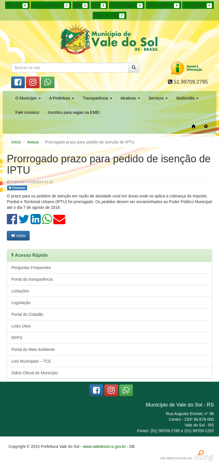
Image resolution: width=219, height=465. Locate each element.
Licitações (20, 291)
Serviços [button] (158, 98)
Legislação (21, 302)
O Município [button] (28, 98)
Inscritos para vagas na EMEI (74, 112)
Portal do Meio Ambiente (33, 349)
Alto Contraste (163, 5)
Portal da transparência (32, 279)
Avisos (33, 142)
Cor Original (198, 5)
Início (17, 5)
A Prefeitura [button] (61, 98)
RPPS (16, 337)
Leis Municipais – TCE (31, 361)
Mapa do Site (109, 15)
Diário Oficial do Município (34, 373)
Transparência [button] (97, 98)
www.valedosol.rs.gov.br (104, 446)
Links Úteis (21, 326)
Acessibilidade (51, 5)
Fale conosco (27, 112)
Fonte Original (126, 5)
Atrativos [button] (130, 98)
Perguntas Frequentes (31, 267)
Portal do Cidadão (27, 314)
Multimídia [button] (187, 98)
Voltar (18, 235)
